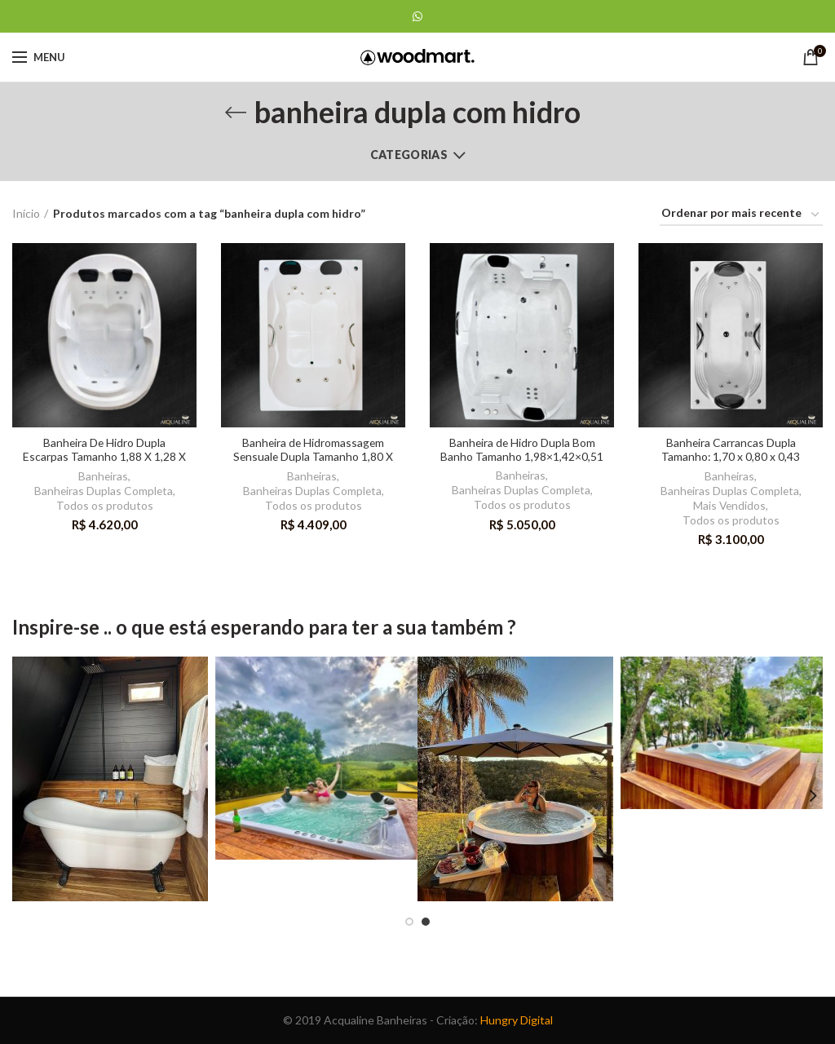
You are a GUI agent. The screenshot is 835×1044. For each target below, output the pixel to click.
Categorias (409, 154)
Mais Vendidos (729, 505)
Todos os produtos (104, 505)
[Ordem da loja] (741, 216)
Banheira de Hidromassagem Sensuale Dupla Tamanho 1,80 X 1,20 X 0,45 (313, 457)
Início (26, 213)
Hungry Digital (516, 1020)
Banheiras (103, 476)
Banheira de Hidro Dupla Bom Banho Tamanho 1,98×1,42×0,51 (521, 450)
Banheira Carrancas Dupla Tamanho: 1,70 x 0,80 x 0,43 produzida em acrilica (731, 457)
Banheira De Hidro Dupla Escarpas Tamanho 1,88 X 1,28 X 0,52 (104, 457)
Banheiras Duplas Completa (103, 491)
